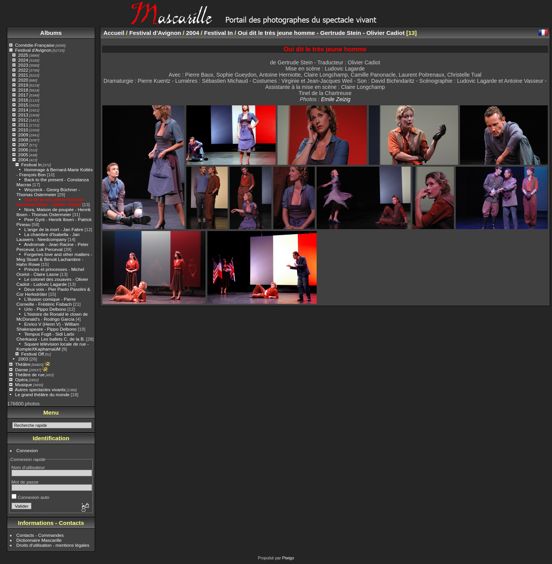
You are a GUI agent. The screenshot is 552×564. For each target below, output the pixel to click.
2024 (23, 59)
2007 (23, 144)
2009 (23, 134)
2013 (23, 114)
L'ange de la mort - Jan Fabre (53, 229)
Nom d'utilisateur (28, 467)
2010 (23, 129)
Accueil (114, 33)
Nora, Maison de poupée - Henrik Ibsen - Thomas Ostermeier (53, 212)
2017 (23, 94)
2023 (23, 64)
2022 (23, 69)
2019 (23, 84)
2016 (23, 99)
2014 (23, 109)
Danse (21, 369)
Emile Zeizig (335, 99)
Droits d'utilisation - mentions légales (53, 545)
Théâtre (23, 364)
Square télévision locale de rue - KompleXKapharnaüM (52, 346)
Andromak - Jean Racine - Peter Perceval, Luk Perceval (52, 247)
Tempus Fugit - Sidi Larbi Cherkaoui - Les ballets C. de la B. (50, 336)
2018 (23, 89)
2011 (23, 124)
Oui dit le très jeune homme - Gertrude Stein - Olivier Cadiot (51, 202)
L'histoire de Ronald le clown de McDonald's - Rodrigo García (52, 316)
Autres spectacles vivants (40, 389)
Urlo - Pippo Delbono (45, 309)
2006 (23, 149)
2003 (23, 358)
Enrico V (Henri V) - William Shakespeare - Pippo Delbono (47, 326)
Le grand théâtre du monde (42, 394)
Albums (51, 33)
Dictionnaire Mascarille (39, 540)
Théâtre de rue (29, 374)
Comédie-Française (34, 45)
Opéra (21, 379)
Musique (23, 384)
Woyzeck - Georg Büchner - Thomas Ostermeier (48, 192)
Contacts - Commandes (40, 535)
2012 (23, 119)
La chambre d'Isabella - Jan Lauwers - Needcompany (48, 237)
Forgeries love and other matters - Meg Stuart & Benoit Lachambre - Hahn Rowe (54, 259)
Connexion (27, 450)
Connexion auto (30, 497)
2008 (23, 139)
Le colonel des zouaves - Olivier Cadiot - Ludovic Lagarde (52, 282)
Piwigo (288, 558)
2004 (23, 159)
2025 (23, 54)
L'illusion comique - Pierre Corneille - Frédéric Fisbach (46, 302)
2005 (23, 154)
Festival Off (32, 353)
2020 (23, 79)
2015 (23, 104)
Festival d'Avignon (33, 50)
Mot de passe (25, 481)
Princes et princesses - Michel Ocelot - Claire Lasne (50, 272)
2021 (23, 74)
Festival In (31, 164)
